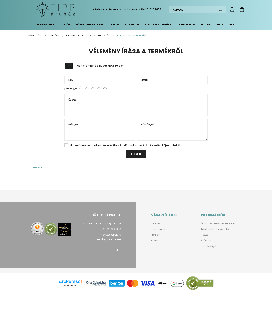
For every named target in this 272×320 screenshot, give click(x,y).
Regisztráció (158, 229)
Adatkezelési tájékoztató (215, 229)
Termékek (185, 24)
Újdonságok (46, 24)
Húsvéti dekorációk (90, 24)
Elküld (136, 154)
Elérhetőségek (208, 246)
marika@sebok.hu (110, 234)
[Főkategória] (35, 35)
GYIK (232, 24)
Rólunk (206, 24)
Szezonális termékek (159, 24)
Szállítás (206, 240)
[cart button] (242, 9)
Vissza (38, 167)
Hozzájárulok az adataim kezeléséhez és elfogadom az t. (125, 145)
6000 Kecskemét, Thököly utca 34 (102, 223)
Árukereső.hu (70, 285)
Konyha (130, 24)
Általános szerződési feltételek (218, 223)
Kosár (154, 240)
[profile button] (232, 9)
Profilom (155, 235)
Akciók (65, 24)
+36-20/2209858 (150, 9)
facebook (117, 250)
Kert (112, 24)
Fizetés (204, 235)
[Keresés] (197, 9)
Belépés (155, 223)
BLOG (219, 24)
